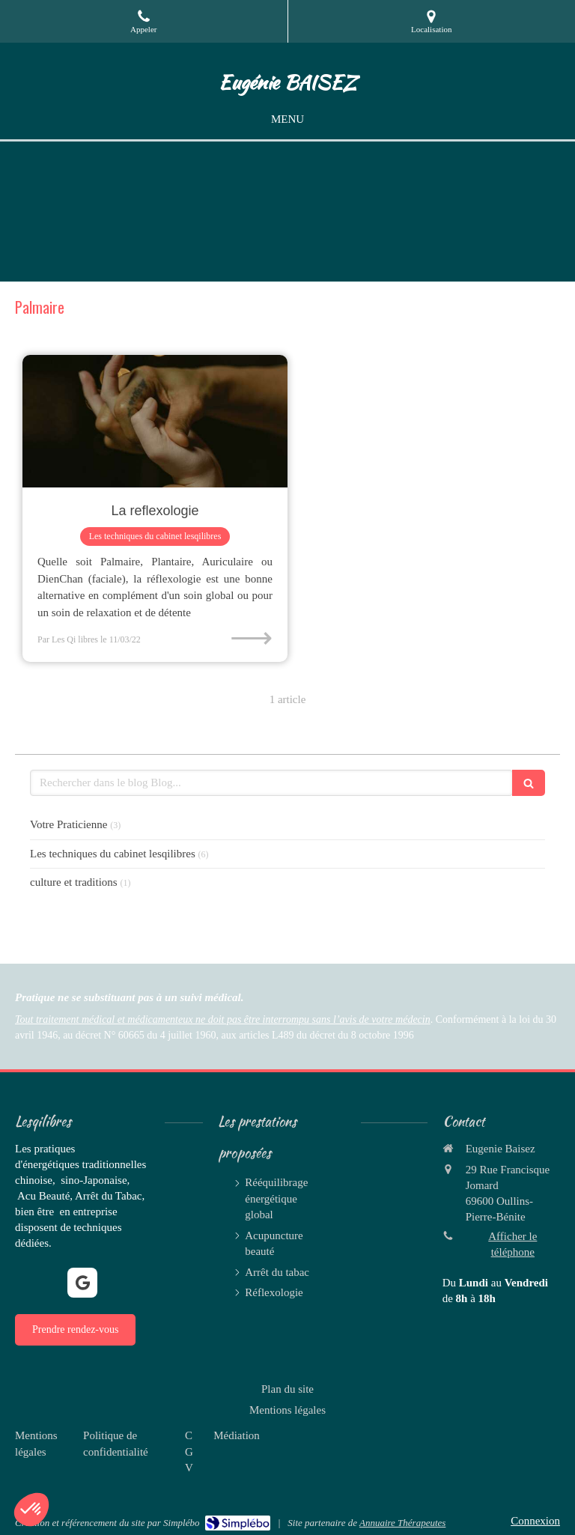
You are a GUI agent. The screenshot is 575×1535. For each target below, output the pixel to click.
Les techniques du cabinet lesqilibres (112, 854)
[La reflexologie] (155, 421)
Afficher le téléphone (512, 1244)
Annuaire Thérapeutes (402, 1522)
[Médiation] (236, 1435)
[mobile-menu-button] (287, 119)
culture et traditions (74, 882)
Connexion (535, 1521)
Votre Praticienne (68, 824)
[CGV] (189, 1451)
